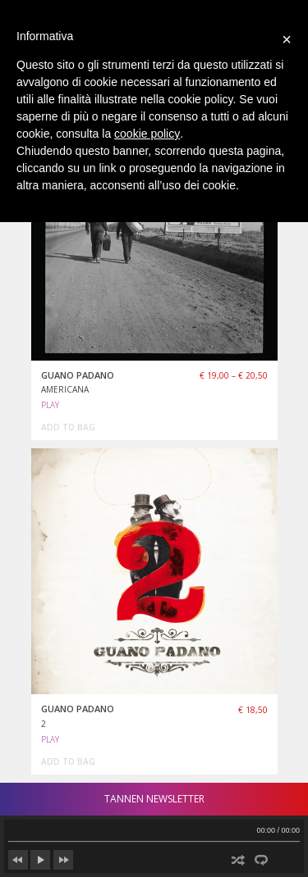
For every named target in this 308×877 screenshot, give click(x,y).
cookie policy (147, 133)
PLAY (50, 405)
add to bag (68, 427)
